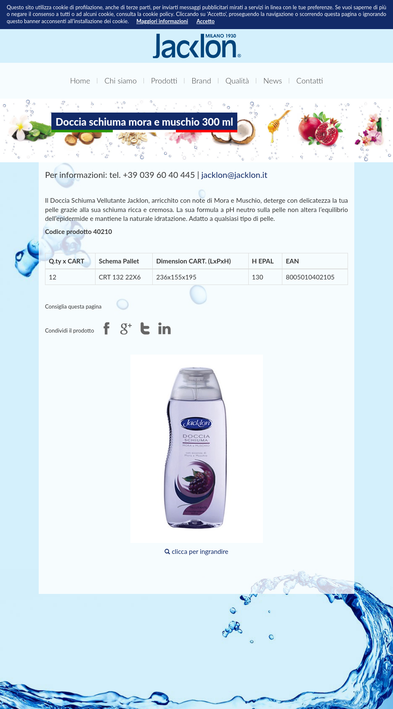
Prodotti (164, 80)
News (272, 80)
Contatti (309, 80)
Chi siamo (120, 80)
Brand (201, 80)
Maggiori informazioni (162, 21)
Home (80, 80)
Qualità (237, 80)
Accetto (205, 21)
